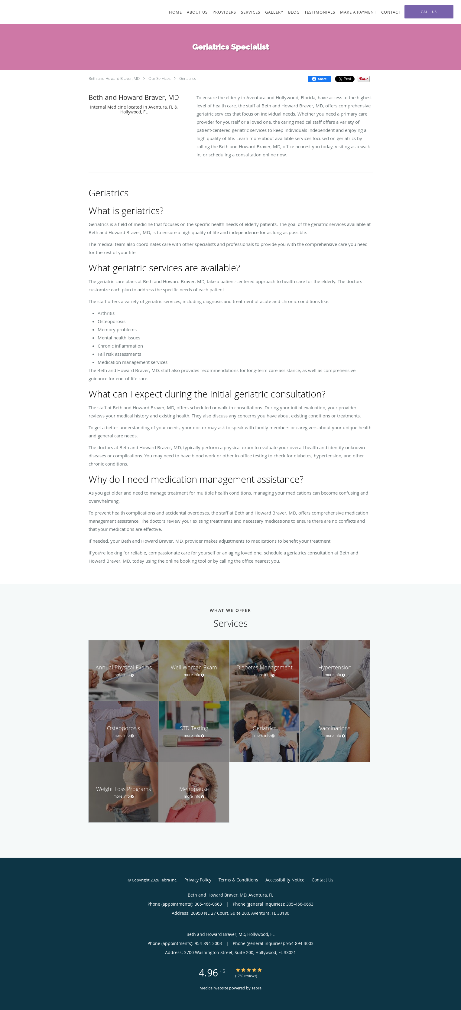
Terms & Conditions (238, 880)
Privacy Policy (197, 880)
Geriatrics (187, 78)
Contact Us (322, 880)
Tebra (256, 988)
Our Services (159, 78)
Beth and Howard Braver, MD (114, 78)
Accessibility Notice (284, 880)
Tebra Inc (168, 880)
